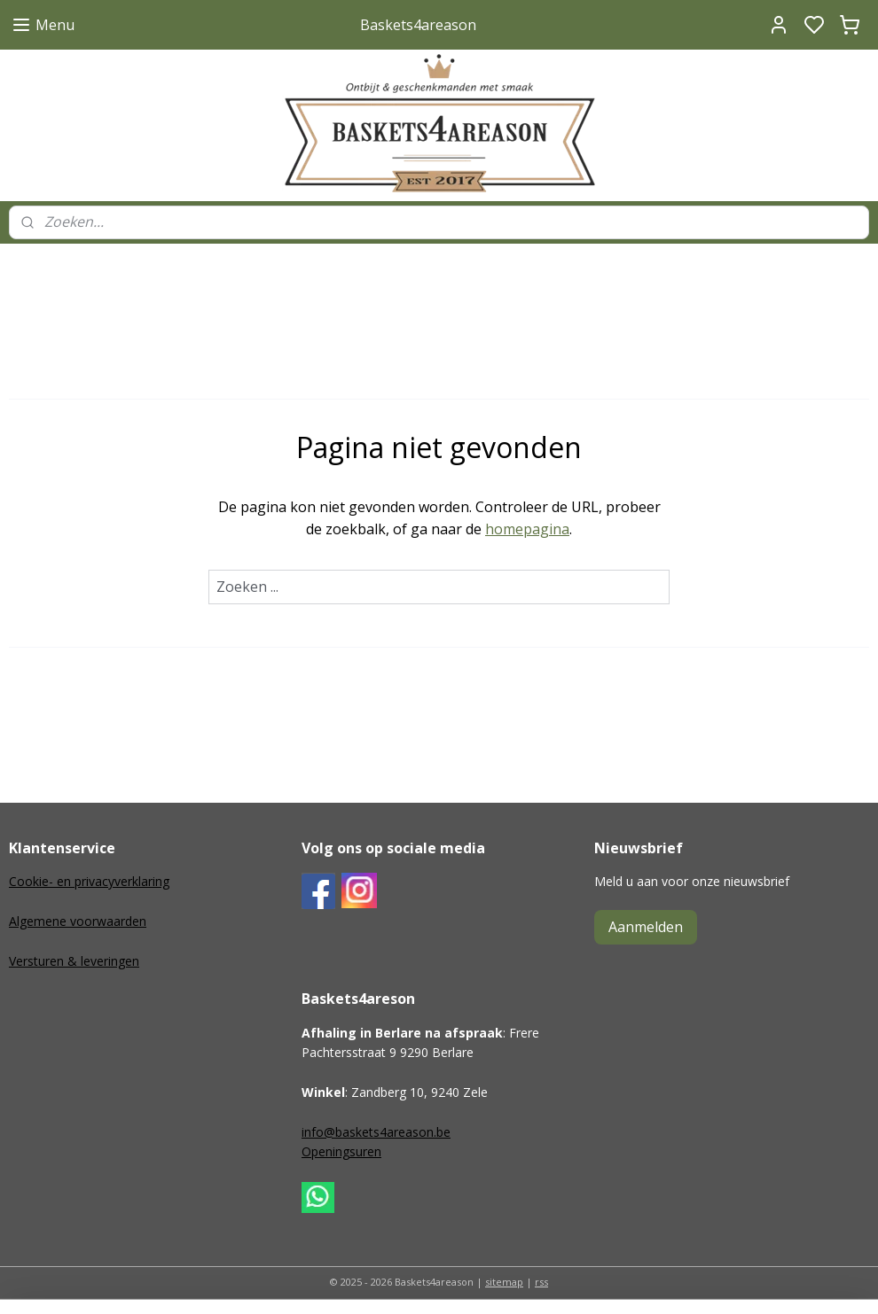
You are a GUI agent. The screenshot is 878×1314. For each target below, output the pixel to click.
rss (541, 1281)
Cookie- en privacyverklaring (89, 881)
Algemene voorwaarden (77, 921)
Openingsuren (341, 1151)
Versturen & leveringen (74, 960)
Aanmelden (645, 927)
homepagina (527, 529)
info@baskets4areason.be (376, 1132)
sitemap (504, 1281)
